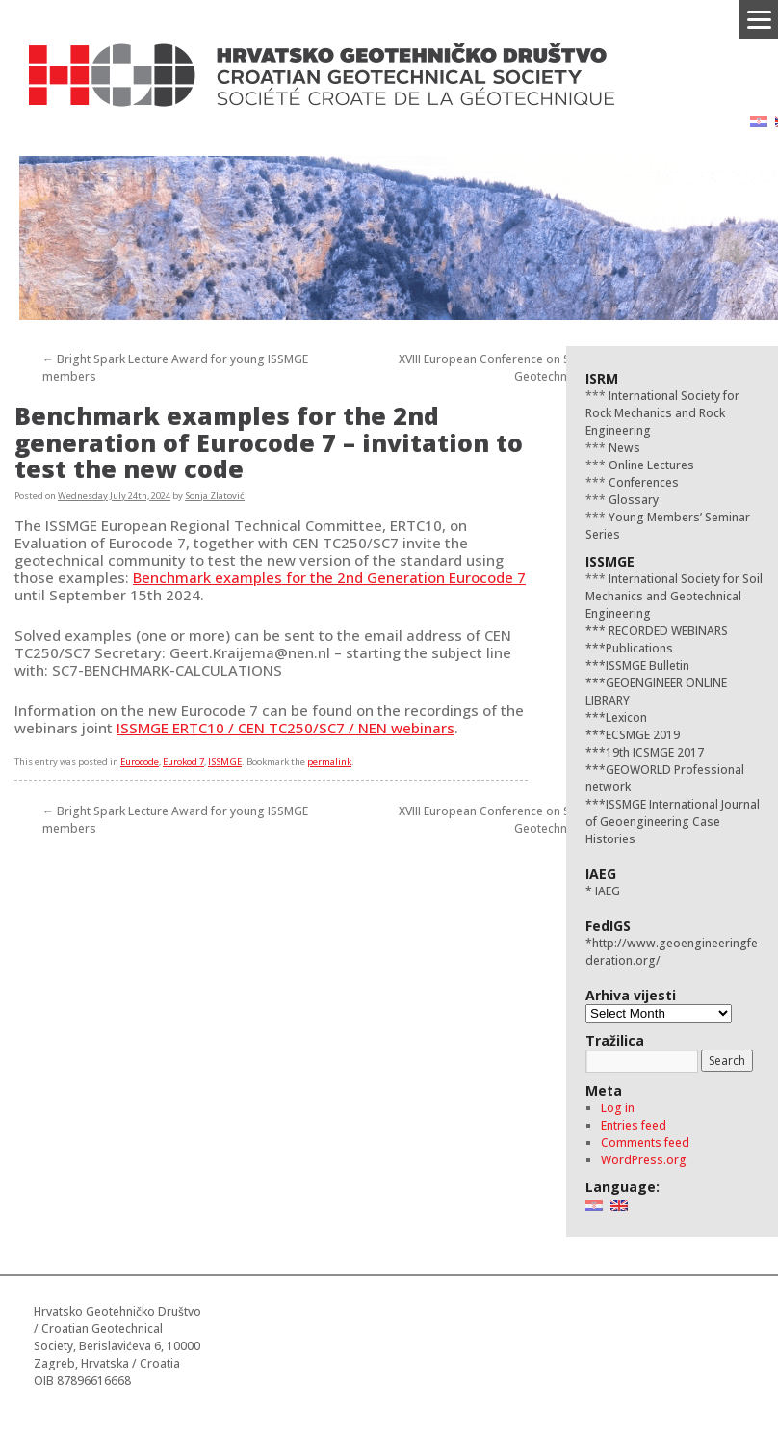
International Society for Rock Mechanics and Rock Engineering (662, 413)
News (623, 447)
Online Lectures (650, 465)
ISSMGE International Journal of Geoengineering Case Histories (672, 821)
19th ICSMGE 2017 (655, 752)
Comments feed (645, 1142)
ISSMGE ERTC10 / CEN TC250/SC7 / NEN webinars (285, 727)
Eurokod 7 (183, 762)
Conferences (642, 482)
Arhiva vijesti (630, 995)
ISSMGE (225, 762)
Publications (639, 648)
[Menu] (758, 19)
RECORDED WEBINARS (667, 631)
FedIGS (608, 926)
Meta (603, 1090)
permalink (329, 762)
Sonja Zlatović (215, 496)
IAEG (600, 873)
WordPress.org (644, 1160)
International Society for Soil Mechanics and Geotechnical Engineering (674, 596)
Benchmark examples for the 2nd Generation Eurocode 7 (329, 577)
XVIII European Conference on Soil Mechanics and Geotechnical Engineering (533, 368)
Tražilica (614, 1040)
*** (595, 631)
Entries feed (633, 1125)
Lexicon (626, 717)
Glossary (632, 500)
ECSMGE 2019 (643, 735)
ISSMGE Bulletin (647, 665)
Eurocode (139, 762)
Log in (618, 1108)
